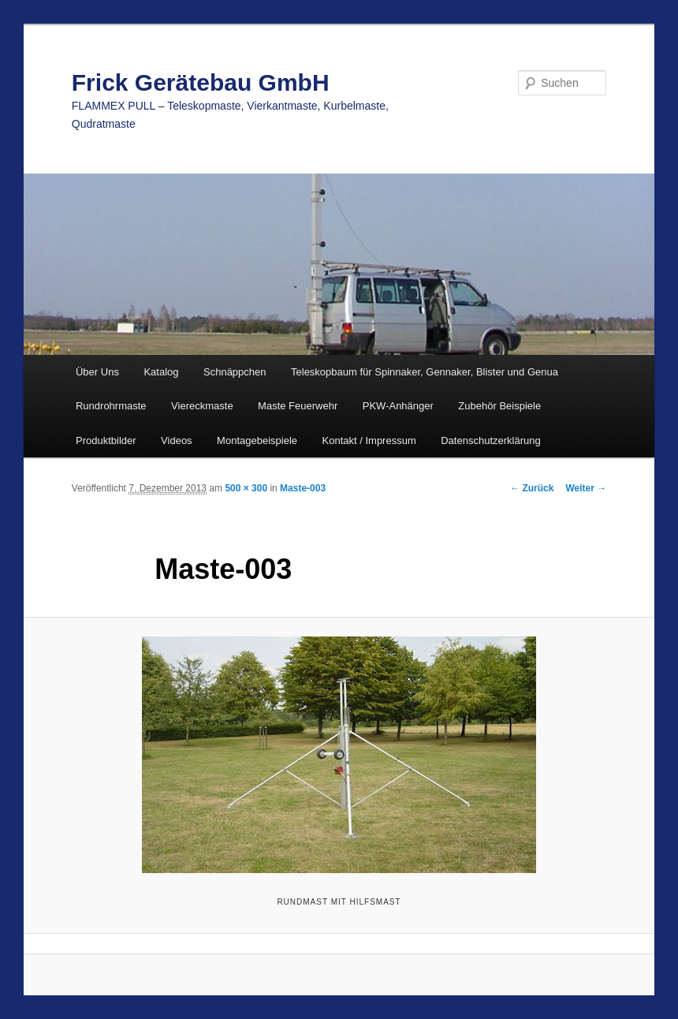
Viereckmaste (202, 406)
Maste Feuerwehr (297, 406)
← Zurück (531, 488)
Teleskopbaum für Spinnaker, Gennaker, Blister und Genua (424, 372)
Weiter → (585, 488)
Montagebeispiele (257, 440)
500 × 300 (246, 488)
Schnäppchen (234, 372)
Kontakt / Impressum (369, 440)
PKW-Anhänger (398, 406)
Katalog (160, 372)
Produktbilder (106, 440)
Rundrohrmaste (111, 406)
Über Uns (97, 372)
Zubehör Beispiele (499, 406)
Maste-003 (303, 488)
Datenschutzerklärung (490, 440)
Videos (176, 440)
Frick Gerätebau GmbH (201, 82)
